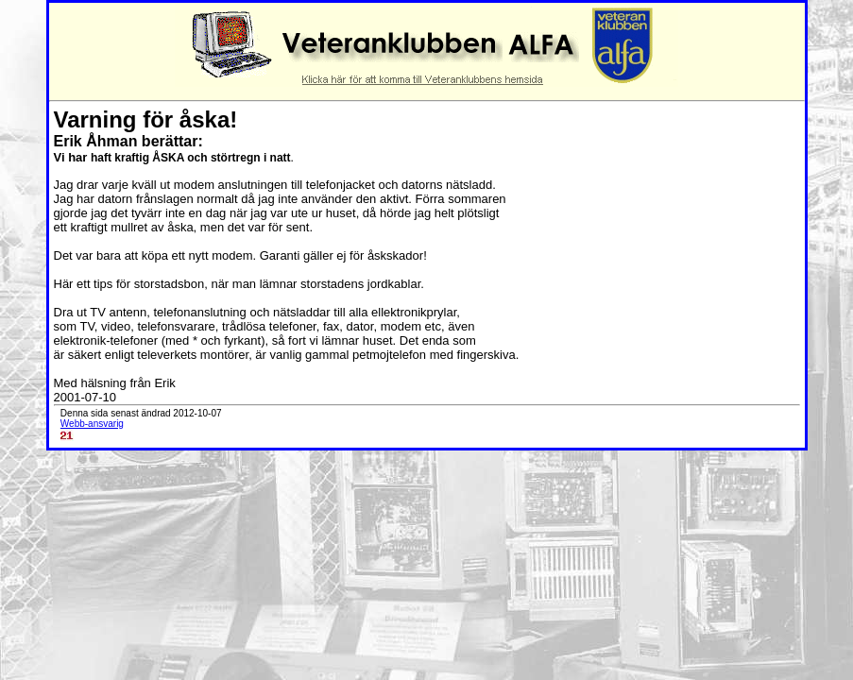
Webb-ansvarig (92, 423)
